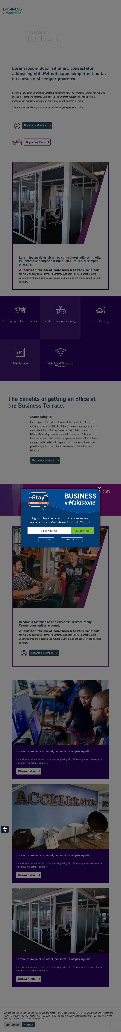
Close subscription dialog (99, 489)
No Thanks (46, 539)
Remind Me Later (71, 539)
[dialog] (60, 518)
